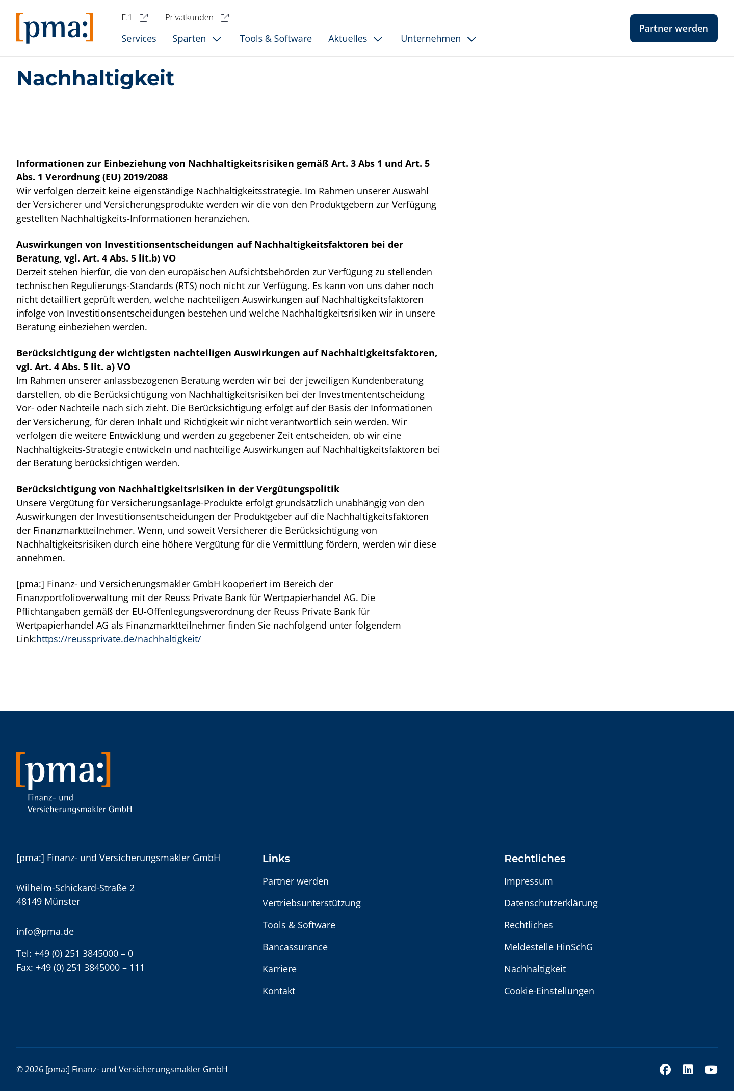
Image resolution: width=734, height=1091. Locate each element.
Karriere (280, 969)
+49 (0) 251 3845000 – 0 (83, 953)
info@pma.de (45, 931)
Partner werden (674, 28)
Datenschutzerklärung (551, 903)
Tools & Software (299, 925)
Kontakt (279, 990)
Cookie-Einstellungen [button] (549, 990)
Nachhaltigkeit (535, 969)
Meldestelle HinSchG (548, 947)
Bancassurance (295, 947)
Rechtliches (528, 925)
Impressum (528, 881)
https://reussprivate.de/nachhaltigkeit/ (118, 639)
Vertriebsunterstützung (312, 903)
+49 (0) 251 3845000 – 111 (90, 967)
